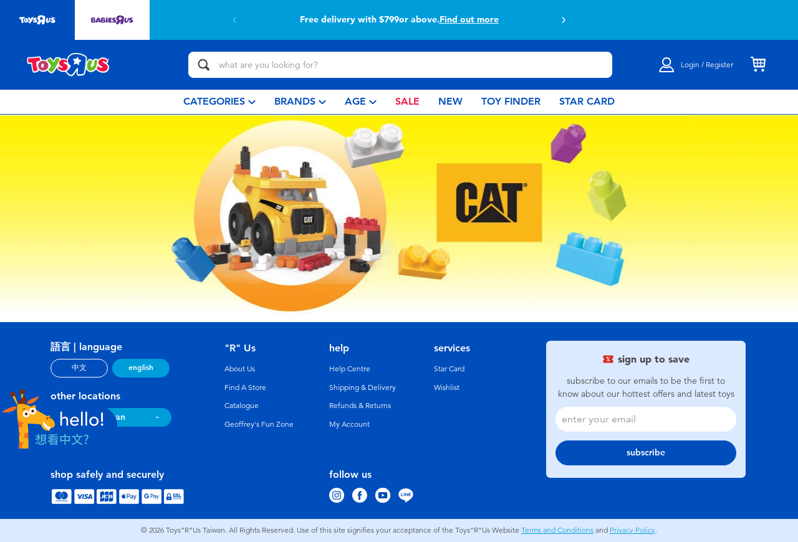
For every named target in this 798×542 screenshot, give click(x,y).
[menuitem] (219, 102)
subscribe (646, 452)
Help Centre (349, 368)
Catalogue (241, 405)
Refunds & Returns (360, 405)
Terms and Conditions (557, 530)
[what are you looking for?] (400, 64)
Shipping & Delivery (362, 387)
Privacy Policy (632, 530)
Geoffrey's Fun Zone (259, 424)
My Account (349, 424)
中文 (79, 367)
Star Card (449, 368)
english (140, 367)
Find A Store (245, 387)
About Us (239, 368)
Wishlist (446, 387)
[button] (564, 20)
